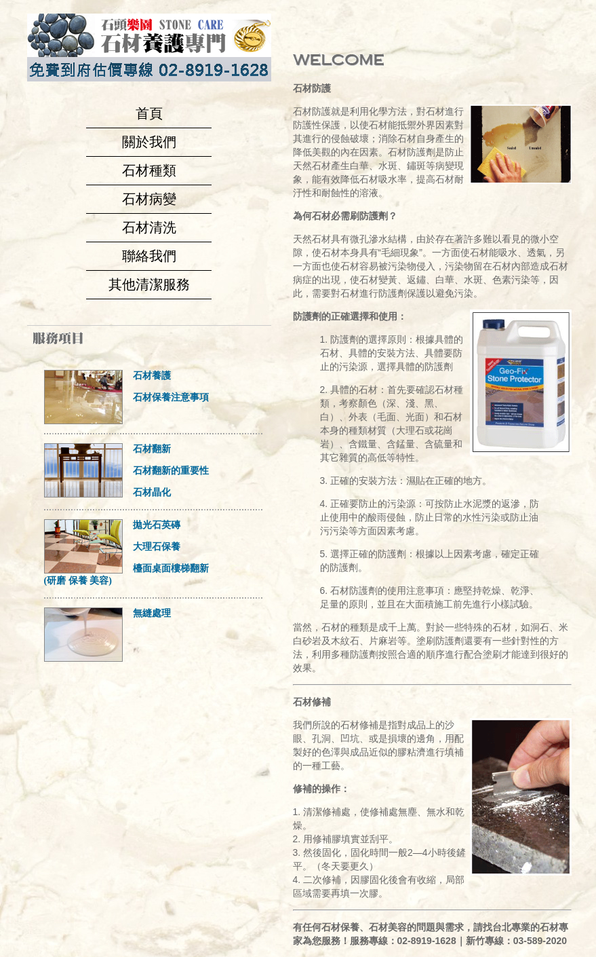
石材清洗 (149, 227)
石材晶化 (152, 492)
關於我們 (149, 141)
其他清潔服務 (149, 284)
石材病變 (149, 198)
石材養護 (152, 376)
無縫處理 (152, 613)
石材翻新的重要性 (171, 471)
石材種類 (149, 170)
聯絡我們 (149, 255)
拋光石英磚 (156, 525)
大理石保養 (156, 547)
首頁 (149, 113)
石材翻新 (152, 449)
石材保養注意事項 (171, 397)
